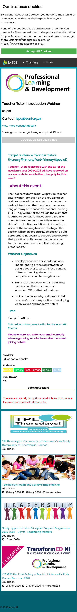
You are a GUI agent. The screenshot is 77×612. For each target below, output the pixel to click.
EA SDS (10, 62)
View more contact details (19, 125)
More (48, 62)
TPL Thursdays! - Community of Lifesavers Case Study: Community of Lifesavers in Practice (36, 443)
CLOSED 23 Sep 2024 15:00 (39, 139)
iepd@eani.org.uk (28, 119)
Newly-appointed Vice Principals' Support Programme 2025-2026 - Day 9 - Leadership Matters (36, 530)
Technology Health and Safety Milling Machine (31, 484)
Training (30, 62)
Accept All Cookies (39, 51)
